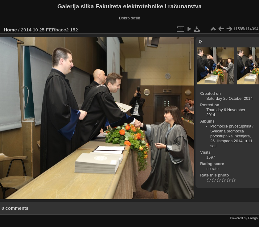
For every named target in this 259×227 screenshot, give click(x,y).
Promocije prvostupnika (230, 126)
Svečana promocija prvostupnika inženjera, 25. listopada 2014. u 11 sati (231, 138)
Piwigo (253, 218)
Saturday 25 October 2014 (229, 98)
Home (10, 29)
